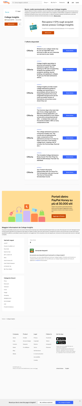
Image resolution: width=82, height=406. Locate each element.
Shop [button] (46, 2)
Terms (35, 347)
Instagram (48, 344)
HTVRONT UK (7, 266)
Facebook (48, 338)
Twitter (47, 341)
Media (14, 354)
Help (14, 341)
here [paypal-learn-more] (36, 368)
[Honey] (6, 2)
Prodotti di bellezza (9, 307)
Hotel (5, 289)
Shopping (6, 295)
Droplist (25, 338)
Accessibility (37, 357)
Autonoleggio (7, 301)
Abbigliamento (7, 298)
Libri (5, 304)
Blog (14, 350)
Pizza (5, 281)
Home (3, 319)
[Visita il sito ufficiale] (19, 24)
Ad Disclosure (37, 350)
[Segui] (17, 11)
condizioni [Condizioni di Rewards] (37, 260)
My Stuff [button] (54, 2)
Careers (15, 344)
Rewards (62, 2)
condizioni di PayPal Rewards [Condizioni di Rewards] (56, 28)
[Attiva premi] (11, 24)
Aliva (5, 257)
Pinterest (48, 347)
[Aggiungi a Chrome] (59, 216)
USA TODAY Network (9, 263)
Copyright (36, 341)
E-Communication (38, 354)
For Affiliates (26, 347)
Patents (36, 344)
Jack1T (5, 243)
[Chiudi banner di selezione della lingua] (80, 401)
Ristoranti (6, 284)
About (14, 338)
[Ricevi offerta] (70, 50)
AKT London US (8, 254)
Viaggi (5, 292)
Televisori (6, 286)
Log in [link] (77, 2)
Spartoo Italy (7, 252)
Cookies (36, 360)
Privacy (35, 338)
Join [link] (73, 2)
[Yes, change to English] (64, 402)
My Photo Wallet (8, 269)
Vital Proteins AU (8, 260)
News (14, 347)
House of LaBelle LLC (9, 246)
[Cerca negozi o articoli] (27, 2)
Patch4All (6, 249)
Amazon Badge (27, 341)
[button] (62, 368)
